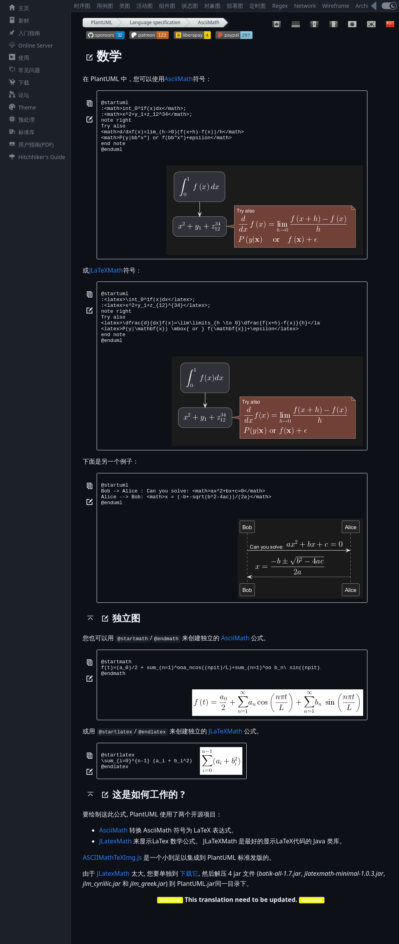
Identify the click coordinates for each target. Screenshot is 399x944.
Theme (21, 107)
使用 (17, 57)
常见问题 (23, 70)
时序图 (82, 5)
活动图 (144, 5)
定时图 (257, 5)
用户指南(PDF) (29, 144)
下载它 (189, 906)
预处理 (20, 119)
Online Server (29, 45)
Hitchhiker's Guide (35, 157)
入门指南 (23, 33)
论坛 (17, 95)
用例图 (105, 5)
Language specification (155, 22)
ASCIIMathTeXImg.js (112, 890)
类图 (124, 5)
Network (305, 5)
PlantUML (101, 22)
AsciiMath (208, 22)
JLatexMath (115, 874)
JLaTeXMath (106, 280)
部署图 (235, 5)
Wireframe (335, 5)
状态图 (190, 5)
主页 (17, 8)
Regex (280, 5)
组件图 (167, 5)
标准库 (20, 132)
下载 (17, 82)
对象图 (212, 5)
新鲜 (17, 20)
